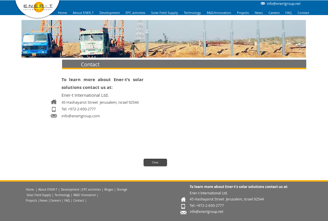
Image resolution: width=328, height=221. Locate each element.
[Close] (155, 163)
